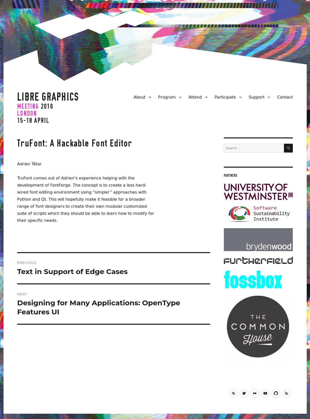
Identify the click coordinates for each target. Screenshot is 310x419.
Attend (195, 97)
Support (257, 97)
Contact (285, 97)
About (140, 97)
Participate (225, 97)
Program (167, 97)
